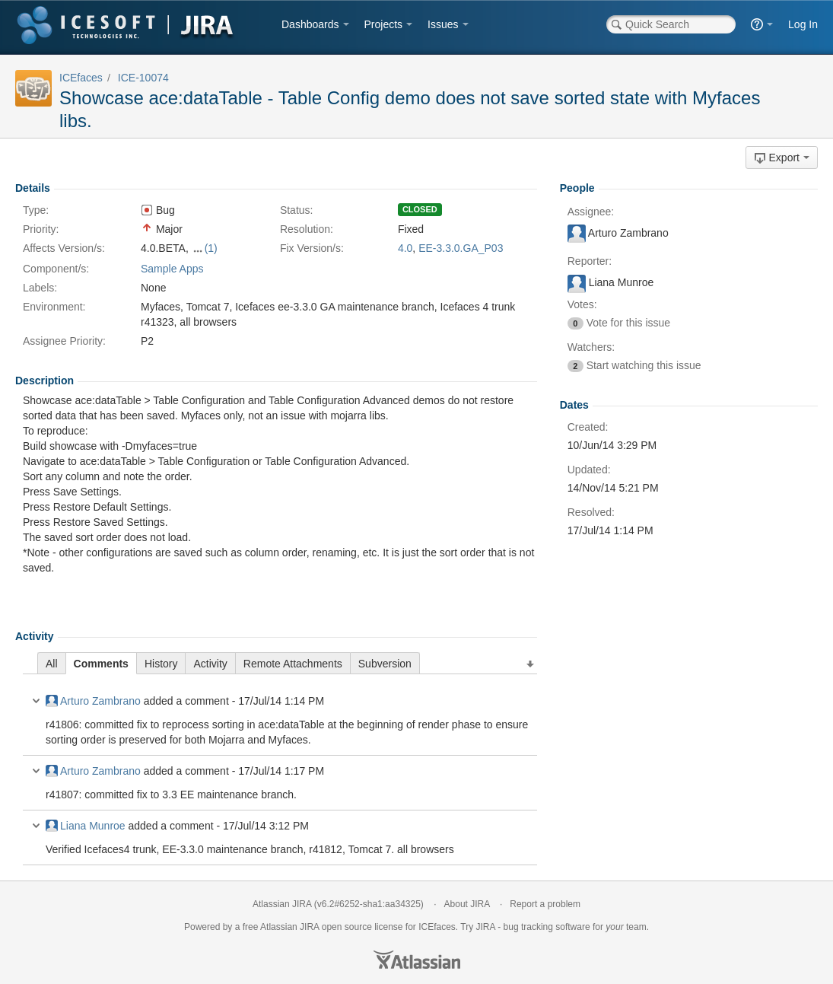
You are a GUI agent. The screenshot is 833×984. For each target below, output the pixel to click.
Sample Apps (172, 269)
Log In (803, 24)
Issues (443, 24)
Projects (383, 24)
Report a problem (545, 904)
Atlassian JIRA (282, 904)
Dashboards (310, 24)
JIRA (309, 927)
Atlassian (417, 960)
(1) (211, 248)
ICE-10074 (143, 78)
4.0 (405, 248)
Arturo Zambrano (93, 701)
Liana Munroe (86, 826)
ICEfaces (81, 78)
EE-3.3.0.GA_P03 (460, 248)
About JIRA (467, 904)
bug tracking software (547, 927)
